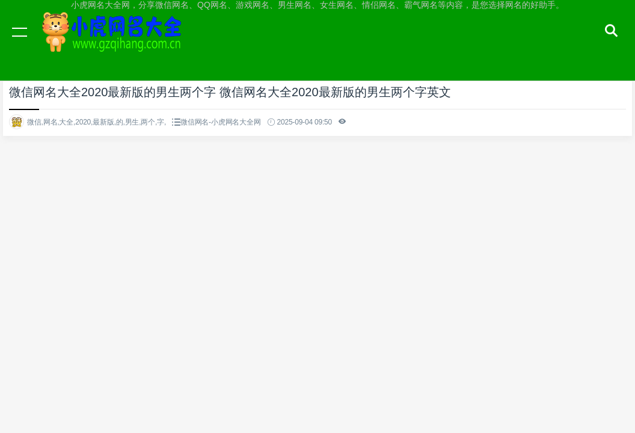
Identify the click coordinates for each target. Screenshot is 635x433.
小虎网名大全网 (114, 43)
